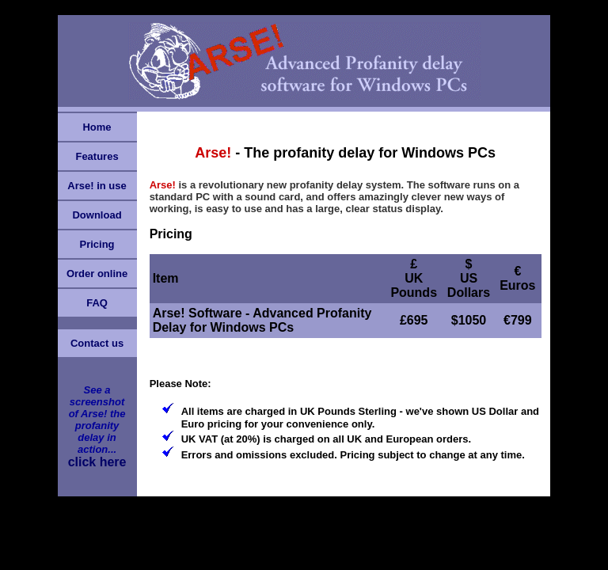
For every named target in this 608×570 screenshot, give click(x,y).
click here (97, 462)
